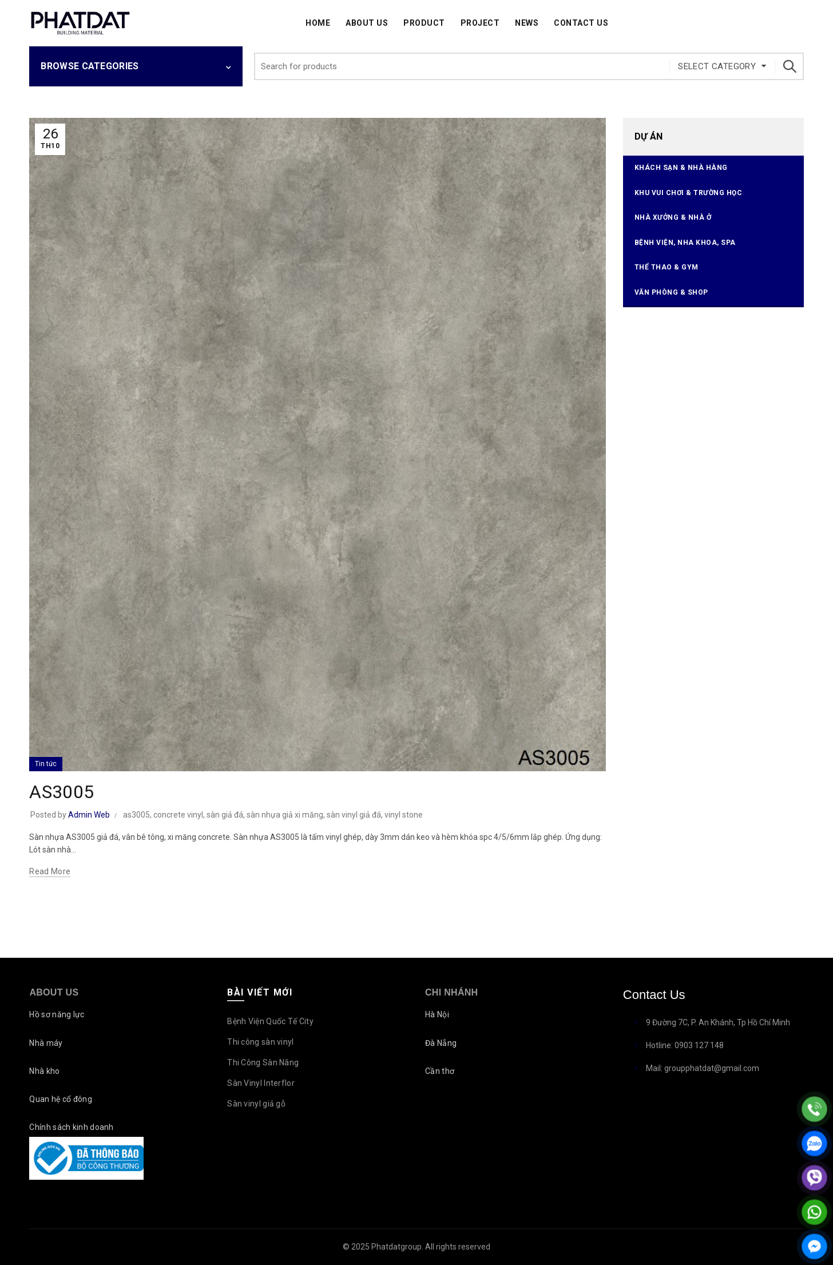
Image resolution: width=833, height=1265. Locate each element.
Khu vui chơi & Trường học (688, 193)
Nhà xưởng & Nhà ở (673, 217)
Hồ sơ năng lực (56, 1014)
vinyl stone (403, 814)
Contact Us (581, 22)
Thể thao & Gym (666, 267)
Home (318, 22)
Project (480, 22)
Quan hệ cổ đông (60, 1099)
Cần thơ (439, 1071)
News (526, 22)
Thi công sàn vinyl (260, 1041)
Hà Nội (437, 1014)
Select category (717, 66)
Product (424, 22)
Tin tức (46, 764)
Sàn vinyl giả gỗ (256, 1103)
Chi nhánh (451, 992)
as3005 (136, 814)
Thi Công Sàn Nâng (263, 1062)
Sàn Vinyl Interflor (261, 1083)
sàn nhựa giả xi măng (285, 814)
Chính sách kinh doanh (71, 1127)
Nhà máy (45, 1043)
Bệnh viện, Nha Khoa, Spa (685, 243)
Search (789, 66)
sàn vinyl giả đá (354, 814)
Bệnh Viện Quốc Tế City (270, 1021)
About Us (367, 22)
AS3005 (61, 792)
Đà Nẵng (441, 1043)
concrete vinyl (178, 814)
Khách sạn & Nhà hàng (681, 168)
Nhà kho (44, 1071)
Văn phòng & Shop (671, 292)
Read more (49, 871)
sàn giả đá (225, 814)
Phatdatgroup (396, 1246)
